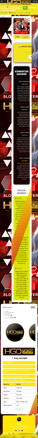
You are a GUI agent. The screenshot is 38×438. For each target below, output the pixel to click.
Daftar (23, 435)
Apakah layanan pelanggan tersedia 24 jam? (14, 380)
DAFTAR (25, 36)
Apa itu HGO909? (7, 362)
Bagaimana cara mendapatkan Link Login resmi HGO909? (18, 366)
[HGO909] (16, 430)
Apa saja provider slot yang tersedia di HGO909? (15, 376)
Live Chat (33, 435)
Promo (5, 435)
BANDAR (10, 317)
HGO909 (5, 12)
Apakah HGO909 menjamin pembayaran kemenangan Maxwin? (17, 371)
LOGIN (18, 36)
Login (14, 435)
